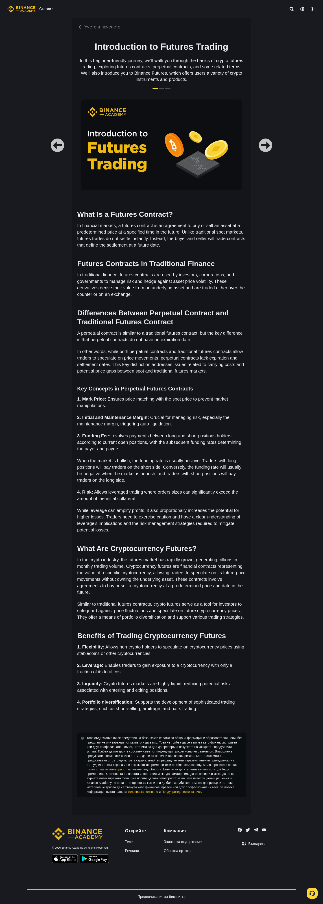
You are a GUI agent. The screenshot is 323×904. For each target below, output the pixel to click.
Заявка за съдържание (183, 842)
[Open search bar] (290, 9)
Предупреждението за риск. (182, 791)
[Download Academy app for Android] (94, 859)
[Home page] (21, 9)
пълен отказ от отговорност (107, 769)
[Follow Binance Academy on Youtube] (264, 829)
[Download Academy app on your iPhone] (65, 859)
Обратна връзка (177, 851)
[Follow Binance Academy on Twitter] (248, 830)
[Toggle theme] (313, 8)
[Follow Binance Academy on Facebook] (240, 830)
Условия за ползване (142, 791)
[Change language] (302, 9)
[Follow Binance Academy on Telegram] (256, 830)
